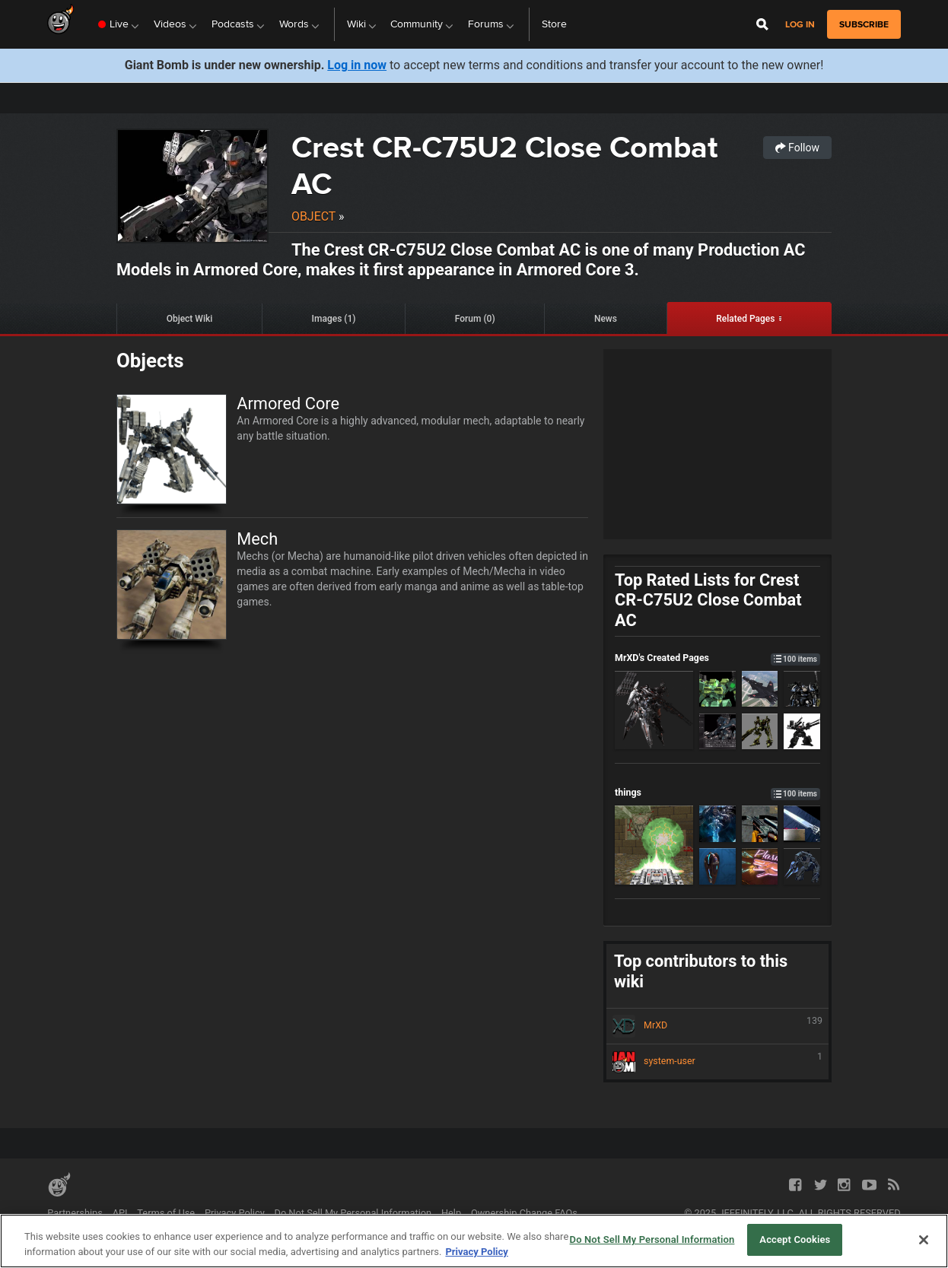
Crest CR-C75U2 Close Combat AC (504, 165)
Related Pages (745, 318)
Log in (800, 24)
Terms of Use (166, 1213)
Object (313, 216)
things (717, 792)
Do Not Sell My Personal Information (352, 1213)
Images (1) (334, 318)
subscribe (864, 24)
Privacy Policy (235, 1213)
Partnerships (75, 1213)
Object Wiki (190, 318)
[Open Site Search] (762, 24)
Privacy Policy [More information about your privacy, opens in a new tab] (476, 1251)
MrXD (717, 1026)
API (120, 1213)
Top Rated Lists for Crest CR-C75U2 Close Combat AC (708, 600)
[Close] (923, 1240)
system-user (717, 1061)
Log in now (357, 65)
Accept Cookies (794, 1239)
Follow (797, 147)
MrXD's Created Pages (717, 657)
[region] (474, 1241)
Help (451, 1213)
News (605, 318)
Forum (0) (475, 318)
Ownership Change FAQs (524, 1213)
